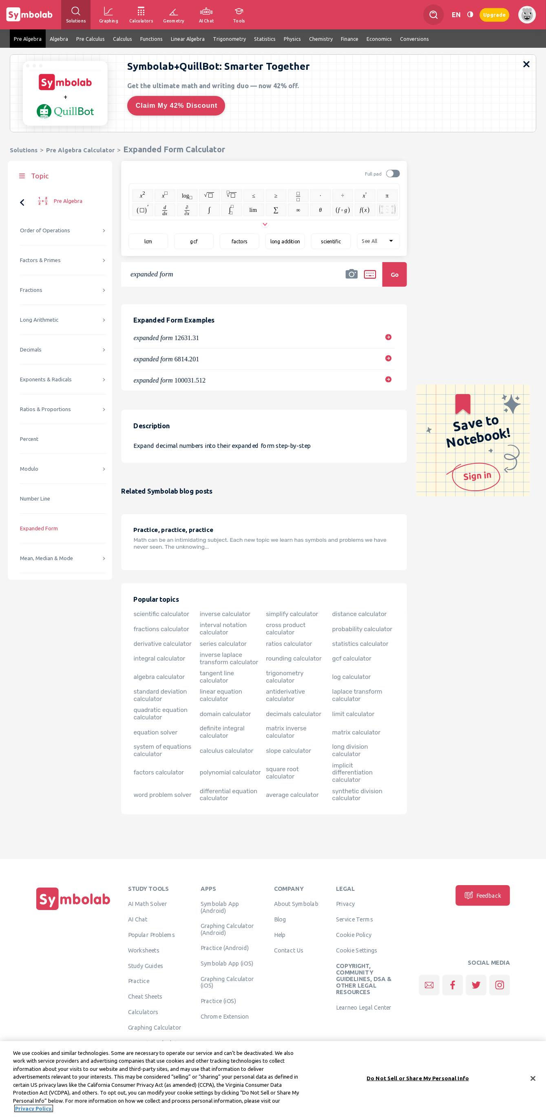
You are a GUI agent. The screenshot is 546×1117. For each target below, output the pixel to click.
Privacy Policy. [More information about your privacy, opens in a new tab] (33, 1112)
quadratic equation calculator (160, 713)
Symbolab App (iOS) (227, 963)
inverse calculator (225, 614)
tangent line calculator (217, 677)
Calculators (143, 1011)
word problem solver (162, 794)
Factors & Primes (40, 260)
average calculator (292, 794)
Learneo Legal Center (363, 1007)
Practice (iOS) (218, 1000)
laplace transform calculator (357, 695)
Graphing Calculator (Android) (227, 929)
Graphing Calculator (154, 1027)
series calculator (223, 644)
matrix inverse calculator (286, 732)
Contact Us (289, 950)
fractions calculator (161, 628)
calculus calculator (226, 750)
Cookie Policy (353, 934)
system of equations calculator (162, 750)
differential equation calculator (228, 794)
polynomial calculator (230, 772)
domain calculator (225, 713)
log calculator (351, 677)
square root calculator (282, 772)
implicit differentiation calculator (352, 772)
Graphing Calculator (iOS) (227, 981)
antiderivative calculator (285, 695)
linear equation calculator (221, 695)
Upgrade (494, 14)
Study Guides (145, 965)
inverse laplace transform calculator (229, 658)
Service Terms (354, 919)
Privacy (345, 904)
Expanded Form (39, 528)
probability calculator (362, 628)
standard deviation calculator (160, 695)
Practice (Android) (225, 948)
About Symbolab (296, 904)
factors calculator (158, 772)
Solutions (24, 150)
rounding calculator (293, 658)
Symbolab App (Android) (220, 907)
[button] (351, 279)
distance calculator (359, 614)
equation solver (155, 732)
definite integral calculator (222, 732)
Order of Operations (45, 230)
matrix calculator (356, 732)
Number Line (35, 499)
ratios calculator (289, 644)
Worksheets (143, 950)
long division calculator (350, 750)
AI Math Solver (147, 904)
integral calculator (159, 658)
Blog (280, 919)
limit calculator (353, 713)
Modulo (29, 469)
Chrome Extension (225, 1016)
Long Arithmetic (39, 320)
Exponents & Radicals (46, 379)
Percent (29, 439)
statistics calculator (360, 644)
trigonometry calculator (284, 677)
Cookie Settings (357, 950)
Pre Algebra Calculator (80, 150)
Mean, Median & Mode (46, 558)
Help (280, 934)
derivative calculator (162, 644)
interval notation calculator (223, 628)
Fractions (31, 290)
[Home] (73, 910)
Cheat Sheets (145, 996)
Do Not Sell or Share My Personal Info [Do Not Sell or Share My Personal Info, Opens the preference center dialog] (418, 1081)
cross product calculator (285, 628)
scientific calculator (161, 614)
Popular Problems (151, 934)
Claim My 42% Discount (177, 105)
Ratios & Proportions (45, 409)
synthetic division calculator (357, 794)
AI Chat (138, 919)
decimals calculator (293, 713)
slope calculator (288, 750)
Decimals (31, 350)
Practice (138, 981)
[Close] (533, 1082)
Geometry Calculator (155, 1042)
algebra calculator (159, 677)
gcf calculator (351, 658)
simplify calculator (292, 614)
